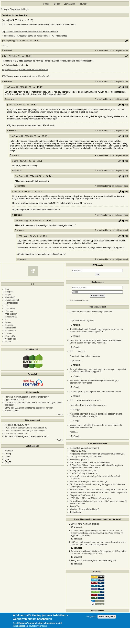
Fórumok (83, 4)
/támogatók (10, 336)
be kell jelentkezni (42, 36)
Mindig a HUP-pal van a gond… (84, 470)
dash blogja (23, 9)
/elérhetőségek (11, 303)
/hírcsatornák (11, 317)
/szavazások (10, 330)
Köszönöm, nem (107, 616)
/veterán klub (11, 339)
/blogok (8, 294)
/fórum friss (10, 308)
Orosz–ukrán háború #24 (16, 433)
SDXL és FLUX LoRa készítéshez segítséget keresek (29, 408)
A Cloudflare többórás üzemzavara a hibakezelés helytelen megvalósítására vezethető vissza (96, 466)
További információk (38, 626)
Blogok (57, 4)
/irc (6, 319)
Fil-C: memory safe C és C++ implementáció (90, 462)
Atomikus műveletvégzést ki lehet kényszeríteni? (27, 397)
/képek (8, 322)
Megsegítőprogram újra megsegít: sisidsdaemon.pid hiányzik (97, 454)
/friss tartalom (11, 314)
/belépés (9, 292)
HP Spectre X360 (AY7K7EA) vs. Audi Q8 (88, 481)
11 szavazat (76, 564)
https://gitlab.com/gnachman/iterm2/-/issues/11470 (25, 69)
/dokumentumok (12, 300)
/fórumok (9, 311)
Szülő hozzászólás (123, 87)
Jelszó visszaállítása (79, 301)
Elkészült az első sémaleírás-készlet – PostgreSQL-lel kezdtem (98, 489)
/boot (7, 289)
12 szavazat (76, 557)
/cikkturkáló (10, 297)
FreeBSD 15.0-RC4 (79, 451)
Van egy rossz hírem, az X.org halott (86, 456)
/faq (6, 305)
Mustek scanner (12, 411)
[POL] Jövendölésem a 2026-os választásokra (90, 498)
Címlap (46, 4)
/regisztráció (10, 328)
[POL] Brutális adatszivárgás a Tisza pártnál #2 (26, 428)
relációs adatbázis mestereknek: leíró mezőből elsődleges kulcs (98, 492)
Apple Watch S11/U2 (14, 400)
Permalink (126, 41)
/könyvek (9, 325)
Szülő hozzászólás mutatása (126, 87)
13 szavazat (76, 539)
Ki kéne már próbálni (79, 459)
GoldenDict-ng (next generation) (84, 448)
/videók (8, 341)
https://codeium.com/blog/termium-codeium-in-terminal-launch (30, 31)
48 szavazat (76, 527)
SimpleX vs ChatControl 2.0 (82, 495)
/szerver (8, 333)
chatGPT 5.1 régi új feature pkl (84, 473)
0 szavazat (7, 50)
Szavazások (69, 4)
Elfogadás (90, 617)
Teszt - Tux (75, 506)
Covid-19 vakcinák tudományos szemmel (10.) (26, 430)
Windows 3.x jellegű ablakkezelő (84, 509)
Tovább (60, 414)
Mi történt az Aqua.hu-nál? (17, 425)
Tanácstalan (75, 512)
